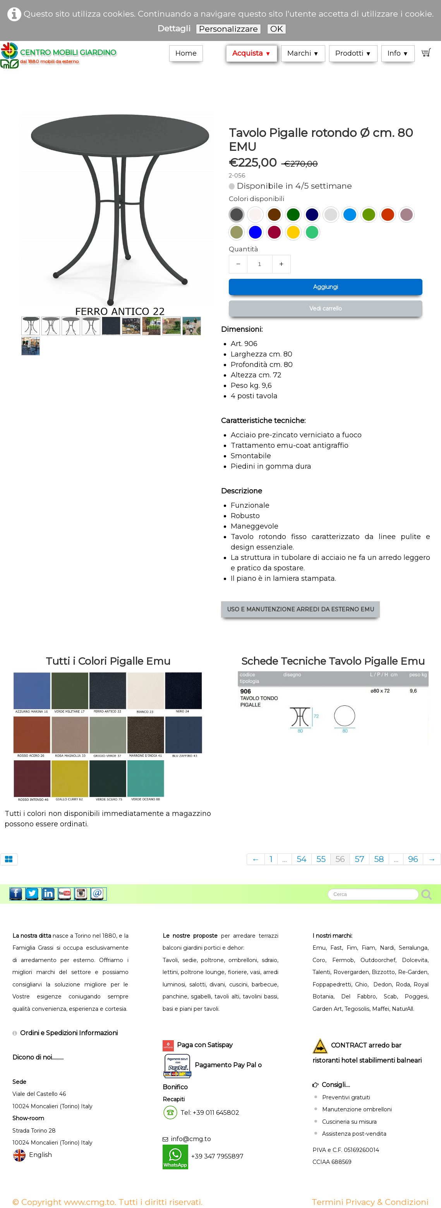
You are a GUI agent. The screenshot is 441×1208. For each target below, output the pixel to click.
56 (340, 859)
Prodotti (353, 53)
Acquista (251, 53)
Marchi (303, 53)
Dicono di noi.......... (37, 1057)
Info (398, 53)
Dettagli (174, 28)
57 (359, 859)
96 (413, 859)
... (284, 859)
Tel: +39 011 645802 (209, 1112)
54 (302, 859)
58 (379, 859)
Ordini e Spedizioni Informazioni (69, 1033)
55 (321, 859)
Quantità (232, 249)
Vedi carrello (314, 308)
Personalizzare (228, 29)
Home (186, 53)
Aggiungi (314, 286)
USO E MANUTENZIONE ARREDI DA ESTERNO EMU (289, 609)
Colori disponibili (245, 199)
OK (276, 29)
